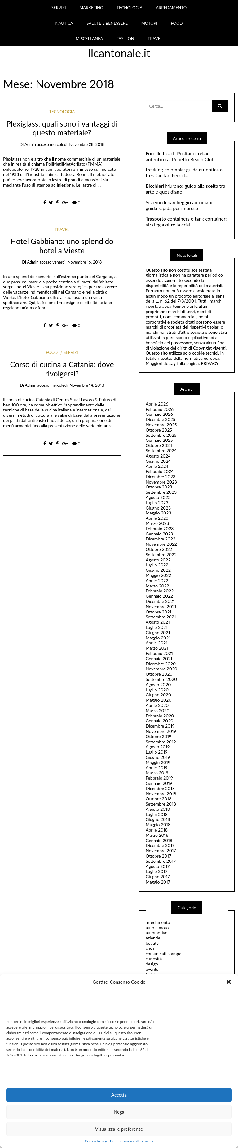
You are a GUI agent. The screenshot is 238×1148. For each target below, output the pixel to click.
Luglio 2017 (156, 871)
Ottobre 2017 (158, 855)
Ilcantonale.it (119, 53)
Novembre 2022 (161, 544)
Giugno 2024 (158, 461)
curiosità (154, 958)
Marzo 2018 (157, 835)
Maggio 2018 (158, 824)
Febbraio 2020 (160, 715)
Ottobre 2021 (158, 611)
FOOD (177, 23)
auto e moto (157, 927)
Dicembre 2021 (160, 601)
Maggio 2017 (158, 881)
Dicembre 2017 (160, 845)
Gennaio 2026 (159, 414)
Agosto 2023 (158, 497)
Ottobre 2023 (159, 486)
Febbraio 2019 (159, 777)
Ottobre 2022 (159, 549)
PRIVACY (209, 363)
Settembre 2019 (161, 741)
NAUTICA (64, 23)
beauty (152, 943)
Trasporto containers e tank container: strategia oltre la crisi (186, 221)
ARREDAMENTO (171, 7)
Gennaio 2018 (159, 840)
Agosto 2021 (158, 622)
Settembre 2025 (161, 435)
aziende (153, 937)
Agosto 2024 (158, 455)
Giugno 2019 (158, 757)
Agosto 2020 (158, 684)
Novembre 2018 (161, 793)
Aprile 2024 (157, 466)
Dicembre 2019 (160, 726)
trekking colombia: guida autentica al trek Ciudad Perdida (185, 172)
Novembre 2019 (161, 731)
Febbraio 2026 (160, 409)
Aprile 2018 (157, 829)
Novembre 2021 (161, 606)
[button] (229, 982)
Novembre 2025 (161, 424)
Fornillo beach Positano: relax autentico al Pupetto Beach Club (180, 156)
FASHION (125, 38)
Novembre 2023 (161, 481)
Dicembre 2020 (161, 663)
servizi (71, 352)
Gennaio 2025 (159, 440)
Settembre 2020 (161, 679)
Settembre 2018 (161, 803)
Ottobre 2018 (158, 798)
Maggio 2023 (158, 512)
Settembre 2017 (161, 861)
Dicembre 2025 (160, 419)
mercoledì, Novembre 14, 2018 (77, 385)
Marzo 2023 (157, 523)
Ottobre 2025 (159, 429)
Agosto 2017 (158, 866)
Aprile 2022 (157, 580)
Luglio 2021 (157, 627)
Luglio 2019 (156, 752)
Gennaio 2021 (159, 658)
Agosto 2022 (158, 559)
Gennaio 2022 (159, 596)
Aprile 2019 (156, 767)
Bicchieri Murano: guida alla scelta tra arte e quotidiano (185, 189)
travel (62, 229)
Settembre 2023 (161, 492)
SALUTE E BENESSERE (107, 23)
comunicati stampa (163, 953)
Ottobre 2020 (159, 674)
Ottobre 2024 (159, 445)
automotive (156, 932)
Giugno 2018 (158, 819)
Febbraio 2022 (160, 590)
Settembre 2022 (161, 554)
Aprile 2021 (157, 642)
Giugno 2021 (158, 632)
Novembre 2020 (161, 668)
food (52, 352)
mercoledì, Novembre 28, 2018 (77, 144)
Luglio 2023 (157, 502)
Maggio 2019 (158, 762)
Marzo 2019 (157, 772)
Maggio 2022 (158, 575)
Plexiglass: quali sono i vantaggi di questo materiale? (61, 128)
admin (30, 144)
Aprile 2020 (157, 705)
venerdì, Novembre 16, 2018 (77, 262)
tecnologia (62, 111)
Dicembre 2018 (160, 788)
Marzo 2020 (158, 710)
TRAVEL (155, 38)
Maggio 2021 (158, 637)
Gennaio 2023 (159, 533)
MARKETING (91, 7)
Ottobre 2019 (158, 736)
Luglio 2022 (157, 564)
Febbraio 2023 (160, 528)
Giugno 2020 (158, 694)
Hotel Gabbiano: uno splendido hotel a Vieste (62, 246)
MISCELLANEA (89, 38)
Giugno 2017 (158, 876)
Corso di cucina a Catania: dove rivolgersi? (62, 369)
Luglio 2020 (157, 689)
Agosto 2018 (158, 809)
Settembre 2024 (161, 450)
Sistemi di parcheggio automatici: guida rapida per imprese (181, 205)
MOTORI (149, 23)
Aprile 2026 (157, 403)
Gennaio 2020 (159, 720)
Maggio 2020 (158, 700)
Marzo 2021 (157, 648)
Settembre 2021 (161, 616)
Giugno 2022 (158, 570)
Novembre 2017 (161, 850)
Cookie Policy (96, 1141)
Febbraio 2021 (159, 653)
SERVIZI (58, 7)
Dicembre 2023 (160, 476)
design (152, 963)
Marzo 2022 (157, 585)
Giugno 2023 (158, 507)
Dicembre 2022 (160, 538)
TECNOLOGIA (129, 7)
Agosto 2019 (158, 746)
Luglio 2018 (157, 814)
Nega (119, 1112)
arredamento (158, 922)
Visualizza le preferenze (119, 1129)
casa (150, 948)
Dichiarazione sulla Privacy (131, 1141)
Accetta (119, 1095)
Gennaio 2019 (159, 783)
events (152, 969)
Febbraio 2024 (160, 471)
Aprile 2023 (157, 518)
